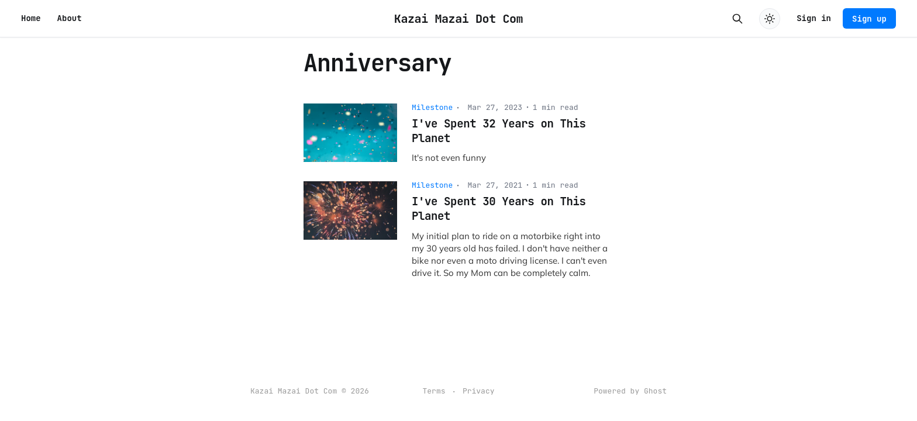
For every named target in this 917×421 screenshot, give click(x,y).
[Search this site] (737, 18)
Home (31, 18)
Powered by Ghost (630, 391)
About (69, 18)
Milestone (432, 107)
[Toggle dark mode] (769, 18)
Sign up (869, 18)
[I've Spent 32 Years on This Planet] (458, 133)
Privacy (479, 391)
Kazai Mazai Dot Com (458, 19)
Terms (433, 391)
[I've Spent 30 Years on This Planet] (458, 229)
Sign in (814, 18)
